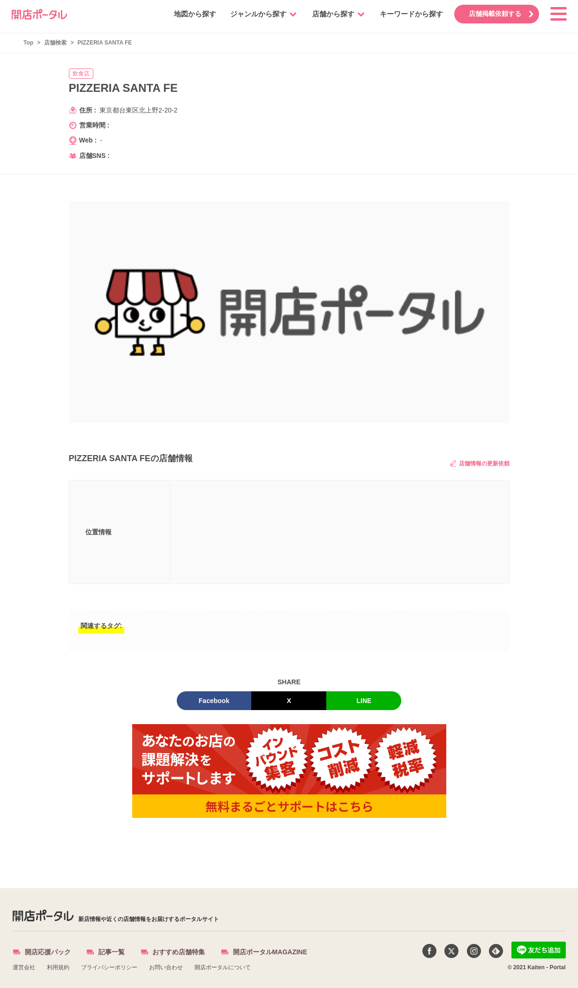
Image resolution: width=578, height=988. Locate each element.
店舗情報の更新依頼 (479, 463)
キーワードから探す (408, 14)
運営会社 (24, 967)
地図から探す (192, 14)
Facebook (214, 700)
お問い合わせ (166, 967)
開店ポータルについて (223, 967)
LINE (364, 700)
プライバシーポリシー (109, 967)
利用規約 (58, 967)
